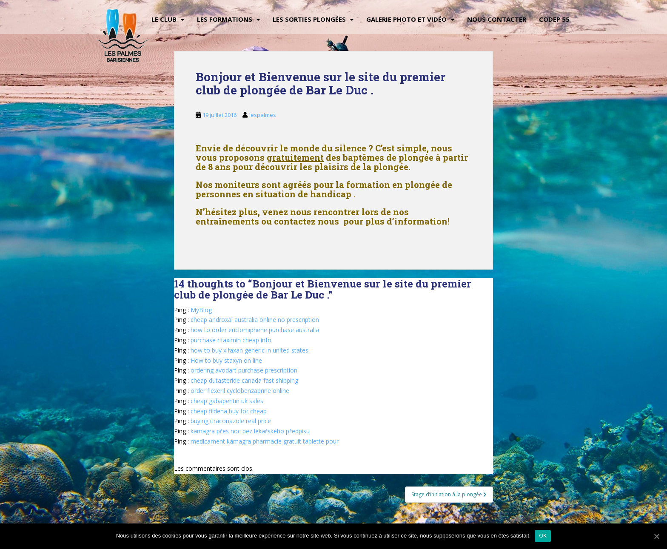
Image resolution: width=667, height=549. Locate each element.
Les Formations (224, 19)
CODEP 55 (554, 19)
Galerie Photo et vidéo (406, 19)
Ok (543, 536)
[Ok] (656, 536)
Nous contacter (496, 19)
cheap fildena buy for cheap (229, 411)
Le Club (164, 19)
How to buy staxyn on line (226, 360)
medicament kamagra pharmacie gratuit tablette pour (265, 441)
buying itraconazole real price (231, 421)
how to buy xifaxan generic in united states (249, 350)
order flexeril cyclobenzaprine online (240, 391)
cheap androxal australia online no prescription (255, 320)
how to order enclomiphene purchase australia (255, 330)
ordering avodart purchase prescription (244, 370)
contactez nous (306, 221)
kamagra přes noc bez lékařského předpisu (250, 431)
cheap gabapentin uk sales (227, 401)
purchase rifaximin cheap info (231, 340)
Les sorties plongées (309, 19)
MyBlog (201, 310)
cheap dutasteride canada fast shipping (244, 380)
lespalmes (262, 115)
